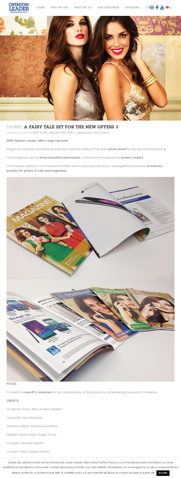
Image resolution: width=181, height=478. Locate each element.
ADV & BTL (40, 133)
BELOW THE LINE (61, 133)
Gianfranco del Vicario (93, 133)
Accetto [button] (163, 473)
